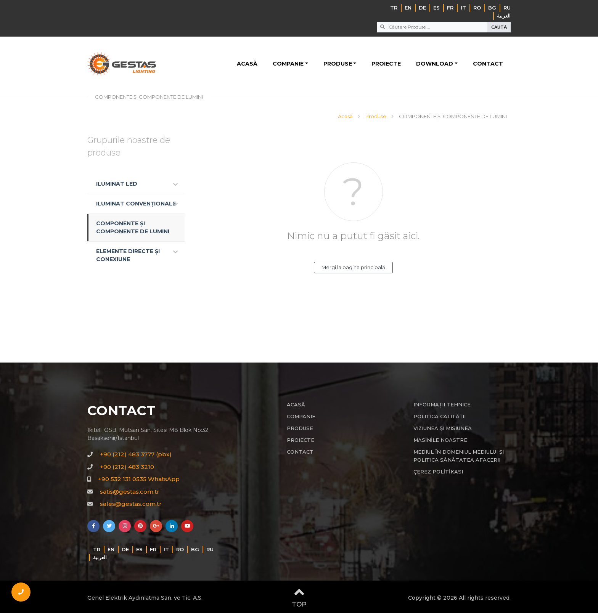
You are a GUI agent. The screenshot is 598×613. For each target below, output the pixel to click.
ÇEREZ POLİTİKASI (438, 472)
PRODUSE (337, 63)
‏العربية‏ (504, 16)
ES (436, 8)
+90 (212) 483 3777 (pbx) (136, 454)
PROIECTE (386, 63)
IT (463, 8)
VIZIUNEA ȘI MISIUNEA (442, 428)
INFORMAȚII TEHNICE (442, 404)
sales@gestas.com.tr (131, 503)
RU (507, 8)
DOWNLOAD (434, 63)
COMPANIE (288, 63)
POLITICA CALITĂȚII (439, 416)
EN (408, 8)
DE (422, 8)
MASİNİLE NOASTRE (440, 440)
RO (477, 8)
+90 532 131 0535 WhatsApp (139, 479)
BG (492, 8)
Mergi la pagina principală (353, 267)
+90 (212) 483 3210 (127, 466)
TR (393, 8)
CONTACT (488, 63)
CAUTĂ (499, 27)
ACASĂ (247, 63)
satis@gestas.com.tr (129, 491)
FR (450, 8)
